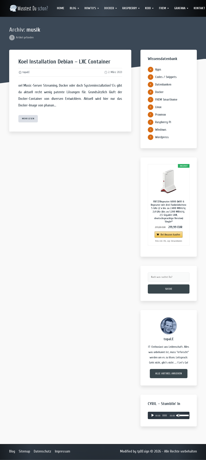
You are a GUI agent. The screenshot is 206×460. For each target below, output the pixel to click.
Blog (73, 8)
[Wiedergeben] (152, 415)
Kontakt (199, 8)
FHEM (162, 8)
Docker (109, 8)
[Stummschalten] (178, 415)
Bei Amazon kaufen (170, 234)
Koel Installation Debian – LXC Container (64, 61)
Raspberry (129, 8)
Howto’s (90, 8)
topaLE (26, 72)
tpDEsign (143, 451)
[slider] (164, 415)
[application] (168, 415)
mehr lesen (28, 118)
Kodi (148, 8)
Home (60, 8)
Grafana (179, 8)
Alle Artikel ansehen (168, 373)
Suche (168, 288)
